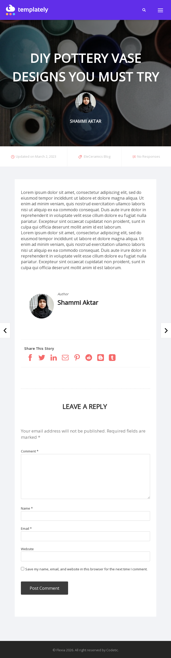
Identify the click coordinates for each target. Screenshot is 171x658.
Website (27, 549)
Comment (29, 451)
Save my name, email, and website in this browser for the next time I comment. (86, 569)
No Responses (148, 156)
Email (26, 528)
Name (27, 508)
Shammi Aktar (78, 302)
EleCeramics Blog (97, 156)
